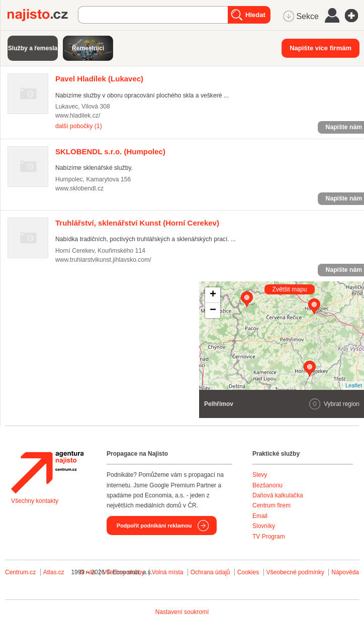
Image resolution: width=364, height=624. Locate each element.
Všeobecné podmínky (295, 572)
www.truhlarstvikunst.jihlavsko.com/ (103, 259)
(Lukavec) (99, 78)
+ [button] (213, 294)
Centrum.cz (20, 572)
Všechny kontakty (34, 500)
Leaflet (353, 385)
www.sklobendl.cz (79, 188)
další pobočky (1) (78, 126)
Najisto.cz (43, 15)
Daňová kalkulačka (277, 495)
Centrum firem (271, 505)
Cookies (248, 572)
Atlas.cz (53, 572)
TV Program (268, 536)
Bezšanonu (267, 485)
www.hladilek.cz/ (77, 115)
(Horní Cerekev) (137, 223)
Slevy (259, 474)
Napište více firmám (320, 48)
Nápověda (345, 572)
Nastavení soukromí (182, 611)
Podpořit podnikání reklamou (154, 526)
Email (259, 515)
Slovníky (263, 526)
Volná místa (168, 572)
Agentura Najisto (47, 472)
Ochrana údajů (210, 572)
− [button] (213, 310)
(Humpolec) (110, 151)
